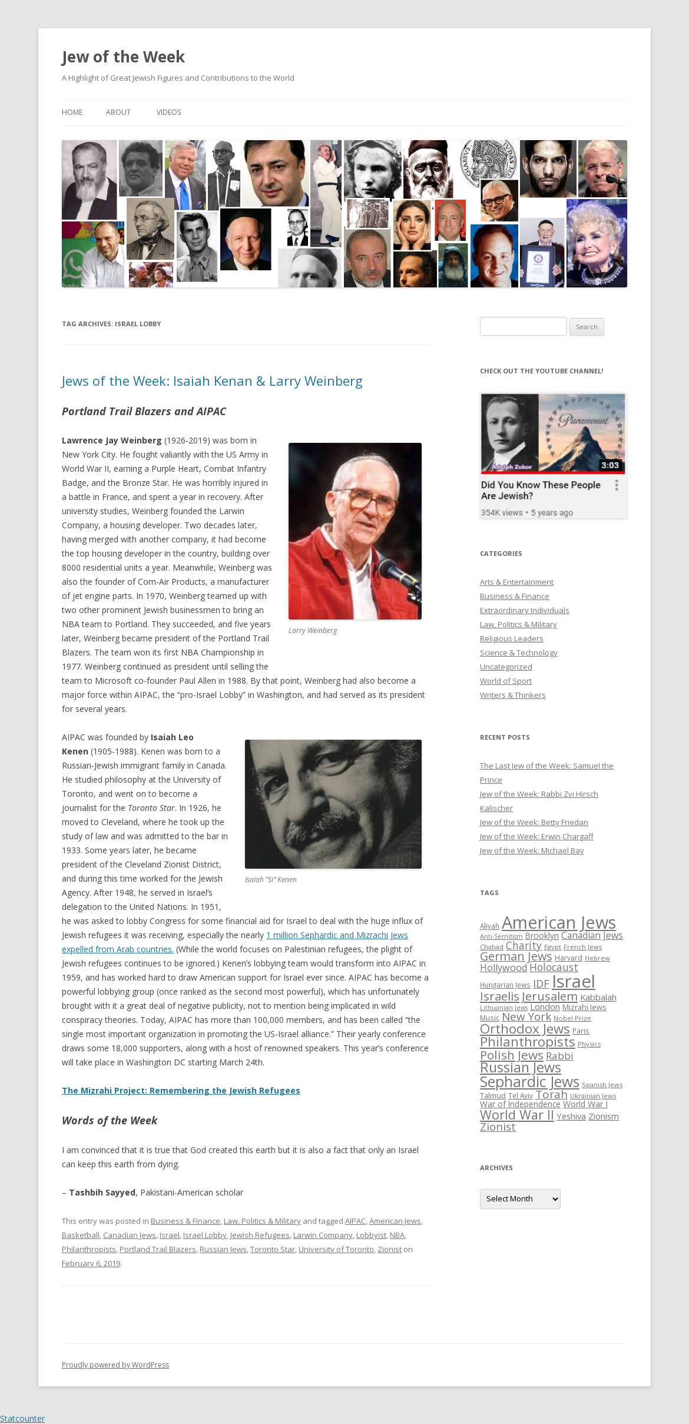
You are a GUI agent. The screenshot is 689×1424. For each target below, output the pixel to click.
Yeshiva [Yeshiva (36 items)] (571, 1116)
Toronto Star (272, 1249)
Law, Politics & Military (262, 1221)
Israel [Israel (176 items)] (573, 981)
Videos (169, 112)
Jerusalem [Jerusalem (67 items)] (550, 996)
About (118, 112)
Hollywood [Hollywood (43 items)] (503, 967)
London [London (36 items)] (545, 1006)
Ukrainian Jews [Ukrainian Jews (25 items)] (593, 1095)
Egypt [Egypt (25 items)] (552, 946)
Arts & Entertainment (517, 582)
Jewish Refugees (260, 1235)
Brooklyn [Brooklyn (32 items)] (542, 935)
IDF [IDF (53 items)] (541, 983)
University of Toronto (336, 1249)
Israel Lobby (205, 1235)
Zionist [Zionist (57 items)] (498, 1126)
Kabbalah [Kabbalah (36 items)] (598, 997)
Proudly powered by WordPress (115, 1365)
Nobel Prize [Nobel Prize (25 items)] (572, 1018)
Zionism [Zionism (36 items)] (603, 1116)
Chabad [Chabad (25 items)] (492, 946)
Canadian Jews (129, 1235)
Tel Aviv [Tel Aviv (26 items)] (520, 1095)
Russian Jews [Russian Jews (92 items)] (520, 1067)
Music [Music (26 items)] (489, 1017)
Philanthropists (89, 1249)
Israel (170, 1235)
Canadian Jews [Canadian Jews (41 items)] (592, 935)
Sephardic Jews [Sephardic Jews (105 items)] (529, 1081)
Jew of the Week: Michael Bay (532, 850)
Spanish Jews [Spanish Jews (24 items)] (602, 1084)
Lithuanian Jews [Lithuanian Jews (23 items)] (504, 1008)
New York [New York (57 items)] (526, 1016)
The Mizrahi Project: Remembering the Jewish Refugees (181, 1090)
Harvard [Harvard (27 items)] (568, 958)
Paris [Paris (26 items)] (580, 1030)
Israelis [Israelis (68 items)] (499, 996)
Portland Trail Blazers (158, 1249)
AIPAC (355, 1221)
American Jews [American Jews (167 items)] (559, 921)
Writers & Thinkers (513, 695)
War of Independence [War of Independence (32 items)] (520, 1104)
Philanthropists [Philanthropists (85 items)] (527, 1041)
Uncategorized (506, 666)
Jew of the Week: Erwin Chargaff (537, 836)
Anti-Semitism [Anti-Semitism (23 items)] (501, 936)
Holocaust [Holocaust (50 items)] (553, 967)
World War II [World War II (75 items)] (517, 1114)
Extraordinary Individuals (524, 610)
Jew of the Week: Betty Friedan (534, 822)
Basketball (81, 1235)
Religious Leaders (512, 638)
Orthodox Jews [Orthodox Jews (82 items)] (525, 1028)
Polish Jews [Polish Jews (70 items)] (512, 1055)
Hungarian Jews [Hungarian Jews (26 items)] (505, 984)
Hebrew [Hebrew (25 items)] (597, 957)
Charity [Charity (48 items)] (524, 945)
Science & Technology (519, 652)
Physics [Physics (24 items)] (589, 1043)
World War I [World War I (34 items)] (585, 1104)
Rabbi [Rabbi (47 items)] (560, 1055)
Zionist (389, 1249)
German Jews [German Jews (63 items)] (516, 956)
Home (72, 112)
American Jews (395, 1221)
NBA (397, 1235)
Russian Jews (223, 1249)
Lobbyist (371, 1235)
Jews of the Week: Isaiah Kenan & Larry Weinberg (212, 380)
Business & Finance (185, 1221)
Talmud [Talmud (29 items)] (493, 1095)
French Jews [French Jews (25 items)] (583, 946)
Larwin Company (323, 1235)
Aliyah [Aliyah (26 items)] (489, 925)
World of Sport (506, 680)
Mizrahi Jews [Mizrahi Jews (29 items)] (584, 1007)
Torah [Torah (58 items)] (551, 1094)
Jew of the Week (123, 56)
